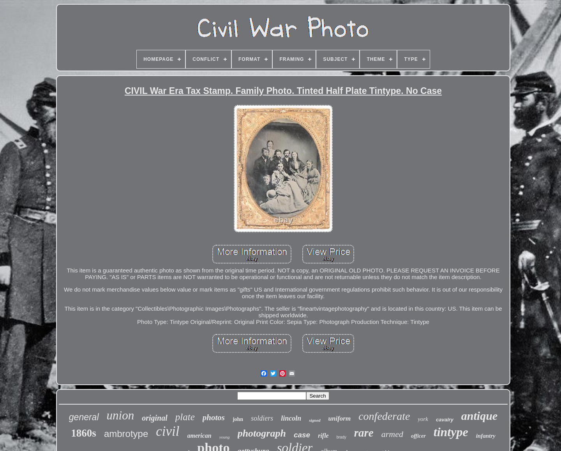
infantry (486, 436)
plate (185, 417)
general (84, 417)
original (155, 418)
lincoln (291, 418)
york (423, 419)
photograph (262, 433)
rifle (323, 435)
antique (479, 415)
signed (314, 420)
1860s (83, 433)
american (199, 435)
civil (167, 431)
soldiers (262, 418)
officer (418, 436)
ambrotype (126, 433)
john (238, 419)
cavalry (444, 420)
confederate (384, 416)
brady (341, 437)
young (224, 437)
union (120, 415)
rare (364, 432)
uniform (339, 418)
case (302, 435)
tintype (451, 432)
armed (392, 434)
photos (214, 417)
